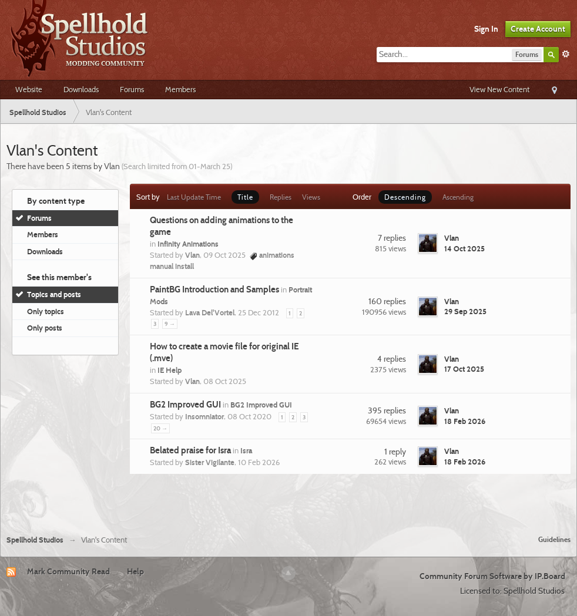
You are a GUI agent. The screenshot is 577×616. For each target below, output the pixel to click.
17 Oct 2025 (464, 368)
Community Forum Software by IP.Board (492, 576)
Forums (132, 89)
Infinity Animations (188, 243)
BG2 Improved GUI (185, 404)
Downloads (81, 89)
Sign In (486, 28)
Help (135, 571)
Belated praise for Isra (190, 450)
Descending (405, 197)
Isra (246, 450)
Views (311, 197)
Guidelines (554, 539)
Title (245, 197)
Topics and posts (54, 294)
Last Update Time (194, 197)
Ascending (458, 197)
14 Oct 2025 (464, 248)
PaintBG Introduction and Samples (214, 289)
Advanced (566, 54)
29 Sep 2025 (465, 311)
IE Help (169, 370)
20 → (160, 428)
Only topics (45, 311)
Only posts (44, 327)
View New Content (499, 89)
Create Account (538, 28)
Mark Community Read (68, 571)
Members (180, 89)
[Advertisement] (288, 502)
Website (28, 89)
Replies (280, 197)
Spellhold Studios (34, 540)
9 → (170, 324)
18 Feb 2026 (464, 421)
